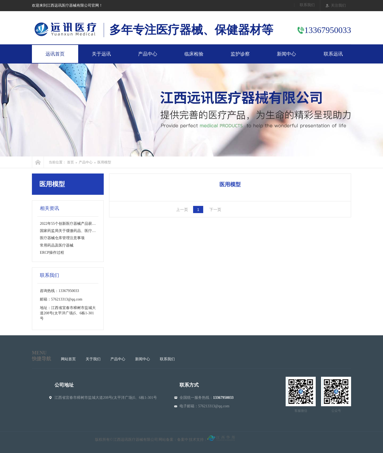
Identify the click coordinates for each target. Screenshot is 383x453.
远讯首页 (55, 54)
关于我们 (93, 359)
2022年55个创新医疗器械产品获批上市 (71, 224)
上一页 (182, 209)
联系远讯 (333, 54)
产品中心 (147, 54)
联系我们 (307, 5)
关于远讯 (101, 54)
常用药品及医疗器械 (56, 245)
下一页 (215, 209)
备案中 (182, 440)
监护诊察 (240, 54)
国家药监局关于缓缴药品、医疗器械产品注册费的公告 (84, 231)
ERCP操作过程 (52, 253)
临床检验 (193, 54)
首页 (70, 162)
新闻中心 (286, 54)
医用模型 (104, 162)
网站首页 (68, 359)
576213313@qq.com (214, 406)
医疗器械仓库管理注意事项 (62, 238)
